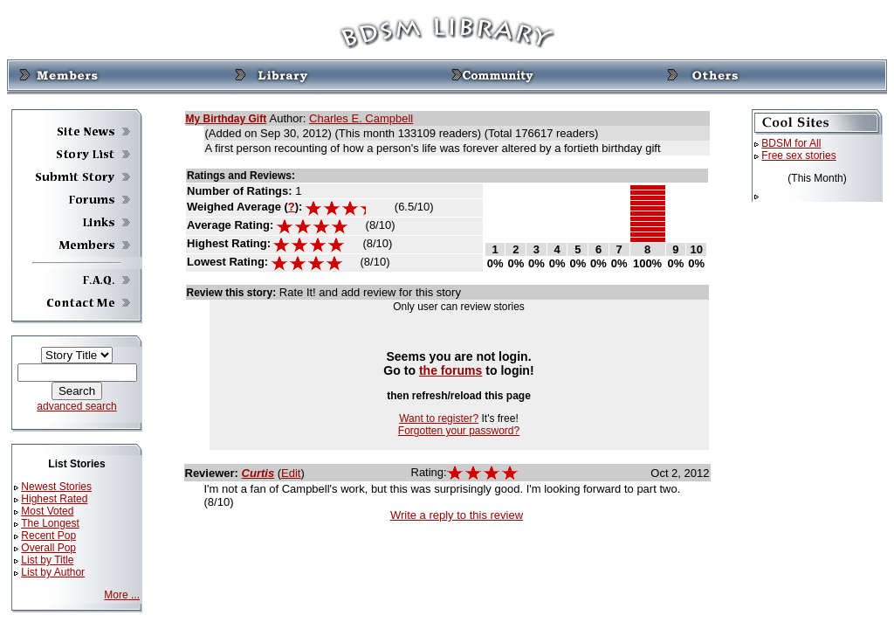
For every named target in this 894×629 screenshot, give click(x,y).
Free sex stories (798, 155)
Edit (290, 473)
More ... (122, 595)
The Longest (50, 523)
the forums (451, 370)
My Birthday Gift (226, 119)
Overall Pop (48, 548)
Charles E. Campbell (361, 118)
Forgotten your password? (458, 431)
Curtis (258, 473)
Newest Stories (56, 486)
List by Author (53, 572)
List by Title (47, 560)
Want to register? (438, 418)
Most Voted (47, 511)
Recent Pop (48, 535)
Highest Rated (54, 499)
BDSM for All (791, 143)
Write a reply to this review (456, 515)
